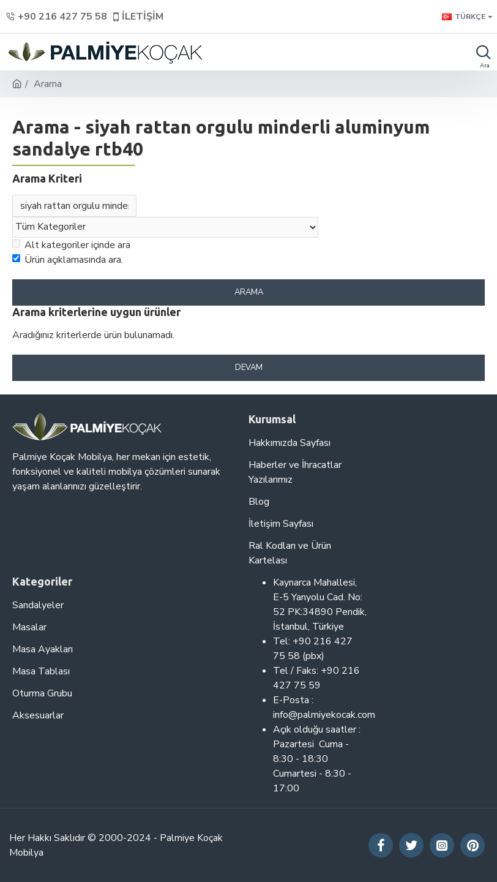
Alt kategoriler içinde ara (71, 246)
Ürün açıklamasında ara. (67, 261)
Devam (249, 368)
